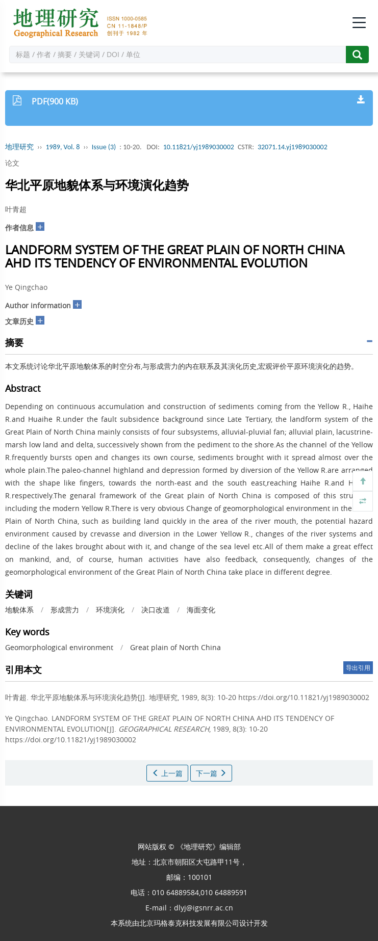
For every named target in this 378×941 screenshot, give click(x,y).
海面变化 (201, 609)
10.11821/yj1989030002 (198, 147)
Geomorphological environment (59, 647)
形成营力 (65, 609)
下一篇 (211, 773)
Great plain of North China (175, 647)
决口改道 (155, 609)
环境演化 (110, 609)
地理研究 (19, 147)
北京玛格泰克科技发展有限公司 (189, 923)
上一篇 (167, 773)
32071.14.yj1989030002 (292, 147)
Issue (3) (104, 147)
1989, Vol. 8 (63, 147)
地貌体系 (19, 609)
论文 (12, 163)
